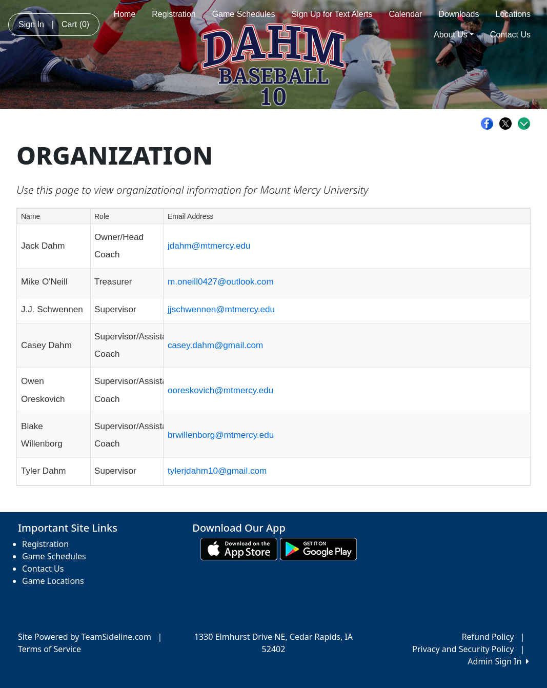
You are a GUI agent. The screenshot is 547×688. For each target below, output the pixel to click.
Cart (75, 24)
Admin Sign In (498, 661)
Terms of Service (49, 649)
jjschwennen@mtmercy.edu (221, 309)
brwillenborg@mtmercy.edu (221, 435)
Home (125, 14)
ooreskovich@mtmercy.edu (220, 390)
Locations (513, 14)
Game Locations (53, 580)
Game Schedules (243, 14)
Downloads (458, 14)
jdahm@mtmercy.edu (209, 246)
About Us (454, 34)
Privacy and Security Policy (463, 649)
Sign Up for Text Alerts (331, 14)
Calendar (405, 14)
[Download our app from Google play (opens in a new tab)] (318, 548)
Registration (173, 14)
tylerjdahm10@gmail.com (217, 471)
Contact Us (510, 34)
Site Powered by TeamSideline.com (84, 636)
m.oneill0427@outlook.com (221, 282)
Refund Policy (488, 636)
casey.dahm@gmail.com (215, 345)
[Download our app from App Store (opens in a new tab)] (238, 548)
